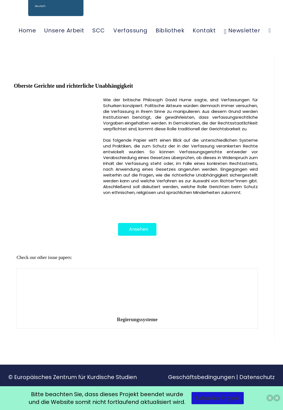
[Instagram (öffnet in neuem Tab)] (267, 13)
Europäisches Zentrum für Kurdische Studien (75, 377)
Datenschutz (257, 377)
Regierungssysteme (137, 319)
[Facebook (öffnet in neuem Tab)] (261, 13)
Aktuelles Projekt (217, 398)
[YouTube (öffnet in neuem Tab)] (274, 13)
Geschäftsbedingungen (201, 377)
